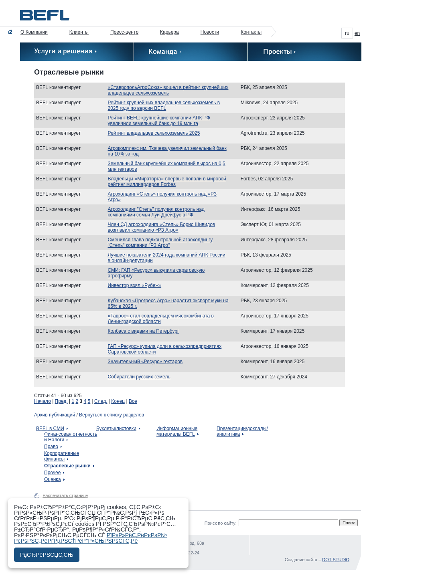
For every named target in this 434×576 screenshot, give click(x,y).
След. (100, 401)
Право (51, 446)
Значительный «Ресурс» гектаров (145, 361)
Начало (42, 401)
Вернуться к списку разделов (111, 415)
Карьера (169, 32)
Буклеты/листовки (116, 428)
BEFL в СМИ (50, 428)
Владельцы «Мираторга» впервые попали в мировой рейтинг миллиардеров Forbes (167, 181)
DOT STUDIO (335, 559)
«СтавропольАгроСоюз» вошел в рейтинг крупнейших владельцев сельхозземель (168, 90)
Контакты (251, 32)
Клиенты (79, 32)
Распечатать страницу (65, 495)
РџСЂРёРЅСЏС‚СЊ (46, 555)
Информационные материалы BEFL (176, 431)
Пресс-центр (124, 32)
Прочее (52, 472)
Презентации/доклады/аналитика (242, 431)
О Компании (34, 32)
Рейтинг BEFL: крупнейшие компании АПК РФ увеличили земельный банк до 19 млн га (159, 120)
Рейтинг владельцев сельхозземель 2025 (154, 133)
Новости (210, 32)
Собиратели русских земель (139, 377)
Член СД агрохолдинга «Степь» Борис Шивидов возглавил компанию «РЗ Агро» (161, 227)
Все (133, 401)
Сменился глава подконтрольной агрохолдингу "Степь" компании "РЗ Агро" (160, 242)
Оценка (52, 479)
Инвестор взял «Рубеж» (135, 285)
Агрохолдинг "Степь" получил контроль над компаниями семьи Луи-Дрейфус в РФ (156, 212)
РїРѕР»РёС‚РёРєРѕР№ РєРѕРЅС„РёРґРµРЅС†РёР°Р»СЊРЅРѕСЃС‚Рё (90, 538)
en (357, 33)
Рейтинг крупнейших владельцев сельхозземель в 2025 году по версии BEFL (164, 105)
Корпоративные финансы (61, 456)
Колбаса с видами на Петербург (143, 331)
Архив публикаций (54, 415)
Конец (118, 401)
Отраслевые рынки (67, 466)
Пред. (61, 401)
